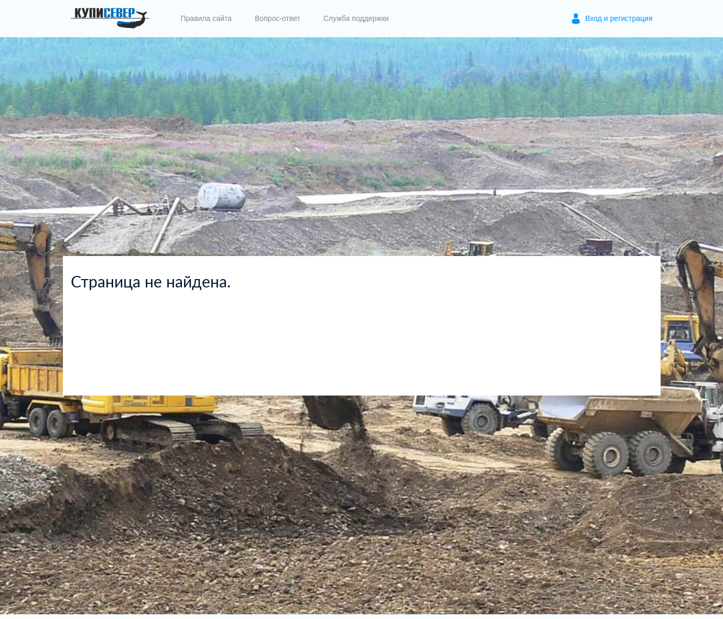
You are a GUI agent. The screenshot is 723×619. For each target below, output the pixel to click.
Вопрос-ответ (277, 18)
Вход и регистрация (618, 18)
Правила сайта (206, 18)
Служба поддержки (356, 18)
